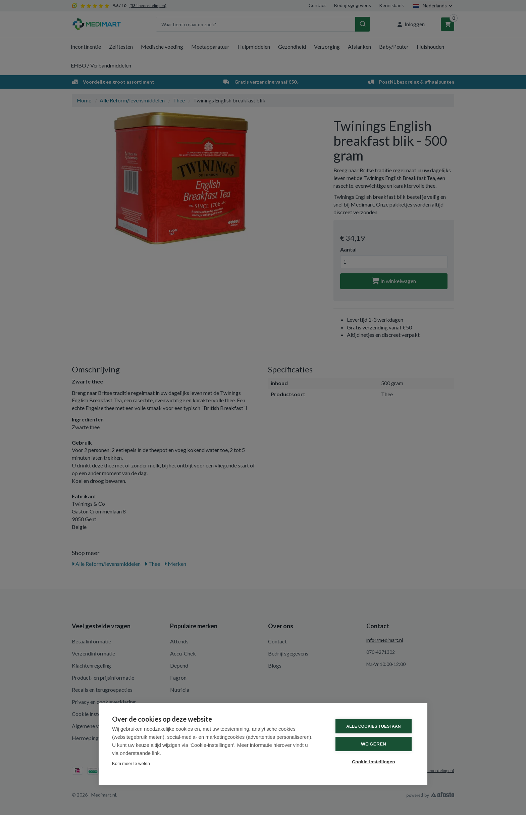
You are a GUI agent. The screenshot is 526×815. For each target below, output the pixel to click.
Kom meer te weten (131, 763)
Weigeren (373, 743)
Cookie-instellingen (373, 761)
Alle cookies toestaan (373, 726)
